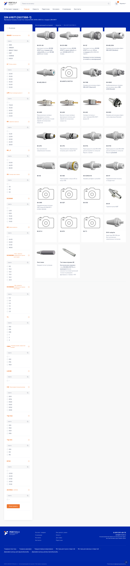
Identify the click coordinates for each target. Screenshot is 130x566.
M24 (10, 365)
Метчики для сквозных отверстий (88, 549)
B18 (10, 332)
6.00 (10, 211)
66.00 (10, 165)
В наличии (12, 28)
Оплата (58, 535)
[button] (18, 35)
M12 (10, 359)
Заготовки (40, 262)
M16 (10, 362)
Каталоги (56, 9)
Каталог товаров (11, 9)
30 (10, 186)
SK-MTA (85, 146)
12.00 (10, 219)
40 (10, 189)
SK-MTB (108, 146)
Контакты (77, 9)
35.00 (10, 76)
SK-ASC (85, 112)
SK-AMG (39, 112)
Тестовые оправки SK (67, 262)
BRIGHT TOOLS (13, 50)
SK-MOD (108, 112)
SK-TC (85, 231)
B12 (10, 326)
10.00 (10, 216)
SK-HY (108, 176)
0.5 (10, 303)
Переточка (45, 9)
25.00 (10, 74)
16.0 (10, 277)
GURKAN (11, 56)
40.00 (10, 79)
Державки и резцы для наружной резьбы (16, 552)
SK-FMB (85, 82)
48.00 (10, 247)
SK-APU (39, 146)
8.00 (10, 213)
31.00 (10, 484)
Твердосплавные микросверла (43, 549)
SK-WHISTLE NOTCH (66, 81)
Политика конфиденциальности (116, 564)
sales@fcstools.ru (120, 535)
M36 (10, 433)
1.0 (10, 306)
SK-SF (108, 204)
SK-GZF (62, 202)
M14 (10, 425)
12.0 (10, 272)
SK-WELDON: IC (41, 82)
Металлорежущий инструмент (44, 25)
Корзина (122, 3)
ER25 (10, 405)
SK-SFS (62, 231)
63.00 (10, 116)
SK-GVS (85, 202)
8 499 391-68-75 (119, 532)
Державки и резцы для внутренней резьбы (45, 552)
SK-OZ (85, 45)
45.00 (10, 82)
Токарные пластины (10, 549)
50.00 (10, 84)
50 (10, 192)
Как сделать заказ (61, 532)
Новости (36, 9)
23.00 (10, 473)
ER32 (10, 407)
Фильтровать (13, 506)
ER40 (10, 410)
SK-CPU (62, 146)
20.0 (10, 280)
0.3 (10, 300)
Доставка (59, 538)
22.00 (10, 136)
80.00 (10, 168)
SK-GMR (39, 202)
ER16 (10, 399)
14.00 (10, 221)
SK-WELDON (110, 45)
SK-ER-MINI (63, 45)
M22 (10, 428)
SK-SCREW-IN (87, 176)
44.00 (10, 242)
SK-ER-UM (40, 45)
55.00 (10, 87)
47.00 (10, 245)
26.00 (10, 142)
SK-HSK (62, 176)
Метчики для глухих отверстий (65, 549)
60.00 (10, 113)
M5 (10, 455)
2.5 (10, 311)
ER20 (10, 402)
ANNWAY (11, 47)
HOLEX (11, 58)
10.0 (10, 269)
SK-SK (39, 176)
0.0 (10, 298)
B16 (10, 329)
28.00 (10, 144)
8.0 (10, 266)
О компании (67, 9)
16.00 (10, 134)
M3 (10, 452)
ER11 (10, 396)
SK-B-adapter (110, 232)
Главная (26, 9)
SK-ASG (62, 112)
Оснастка (58, 25)
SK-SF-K (39, 231)
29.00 (10, 481)
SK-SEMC (109, 82)
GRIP (10, 53)
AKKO (10, 45)
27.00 (10, 479)
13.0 (10, 274)
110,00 (11, 105)
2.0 (10, 309)
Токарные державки (25, 549)
